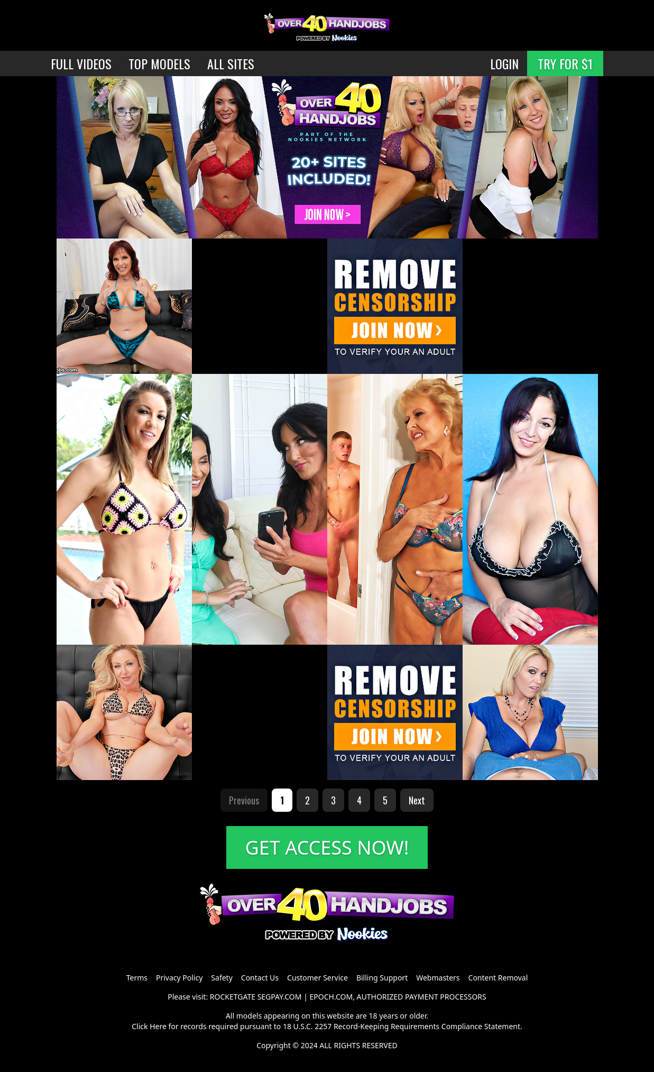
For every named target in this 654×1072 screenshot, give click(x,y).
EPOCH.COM (331, 997)
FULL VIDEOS (81, 63)
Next (417, 800)
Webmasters (437, 978)
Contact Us (260, 978)
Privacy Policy (179, 978)
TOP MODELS (159, 63)
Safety (221, 978)
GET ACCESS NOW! (327, 847)
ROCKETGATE (232, 997)
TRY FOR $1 (565, 63)
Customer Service (317, 978)
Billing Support (382, 978)
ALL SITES (230, 63)
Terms (137, 978)
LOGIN (504, 63)
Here (158, 1026)
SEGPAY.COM (279, 997)
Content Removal (498, 978)
